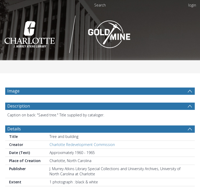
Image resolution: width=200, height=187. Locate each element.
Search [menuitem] (100, 5)
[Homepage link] (100, 34)
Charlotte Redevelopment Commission (82, 157)
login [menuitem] (192, 5)
